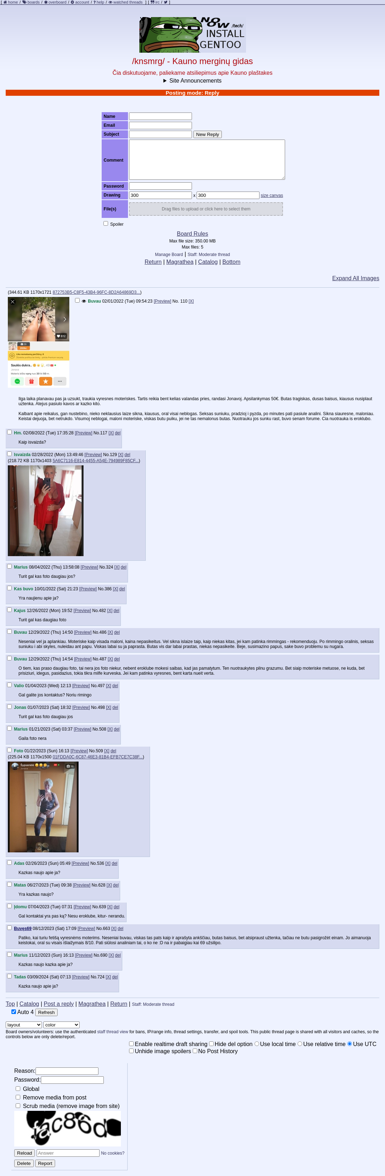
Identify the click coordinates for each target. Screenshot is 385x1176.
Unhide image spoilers (160, 1051)
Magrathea (180, 262)
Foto (18, 750)
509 (99, 750)
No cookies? (112, 1153)
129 (113, 454)
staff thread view (112, 1031)
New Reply (207, 134)
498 (101, 707)
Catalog (208, 262)
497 (101, 685)
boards (33, 2)
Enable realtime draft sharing (168, 1044)
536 (100, 863)
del (118, 432)
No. (175, 301)
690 (103, 955)
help (100, 2)
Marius (21, 567)
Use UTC (361, 1044)
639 (102, 906)
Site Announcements (196, 81)
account (82, 2)
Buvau (94, 301)
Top (10, 1004)
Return (153, 262)
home (13, 2)
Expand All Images (355, 278)
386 (108, 588)
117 (103, 432)
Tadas (20, 976)
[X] (191, 301)
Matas (20, 885)
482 (102, 610)
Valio (19, 685)
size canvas (272, 195)
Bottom (232, 262)
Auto (22, 1012)
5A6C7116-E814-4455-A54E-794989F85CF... (96, 460)
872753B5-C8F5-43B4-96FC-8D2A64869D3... (96, 292)
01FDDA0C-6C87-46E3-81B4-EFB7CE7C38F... (98, 756)
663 (106, 928)
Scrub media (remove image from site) (68, 1106)
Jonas (20, 707)
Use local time (275, 1044)
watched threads (125, 2)
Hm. (18, 432)
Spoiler (113, 224)
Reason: (56, 1071)
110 (183, 301)
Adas (19, 863)
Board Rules (192, 234)
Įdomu (20, 906)
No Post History (215, 1051)
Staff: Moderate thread (209, 254)
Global (27, 1089)
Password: (59, 1080)
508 (102, 729)
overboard (57, 2)
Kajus (20, 610)
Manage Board (169, 254)
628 (101, 885)
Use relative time (322, 1044)
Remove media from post (51, 1097)
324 (109, 567)
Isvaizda (22, 454)
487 (103, 659)
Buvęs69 (22, 928)
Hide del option (231, 1044)
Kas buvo (23, 588)
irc (155, 2)
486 (103, 632)
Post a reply (59, 1004)
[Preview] (162, 301)
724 (101, 976)
